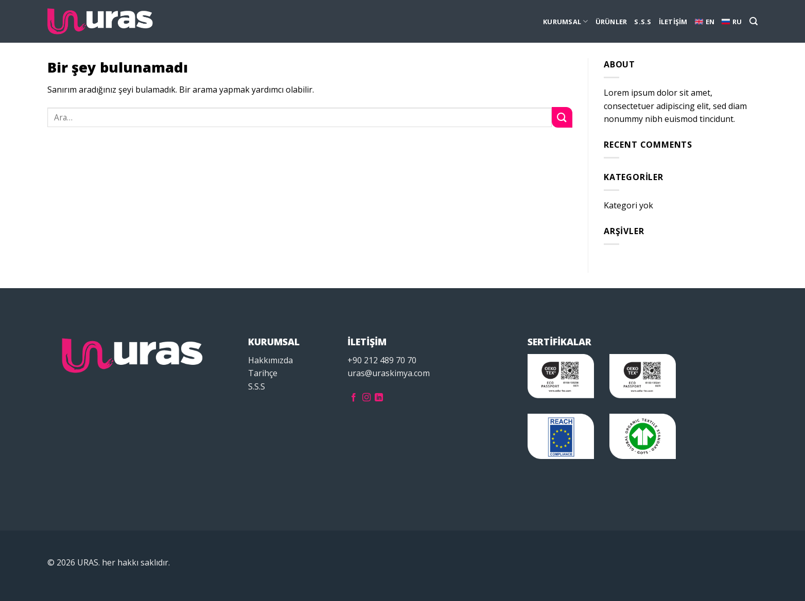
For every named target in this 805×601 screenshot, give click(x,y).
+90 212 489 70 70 (381, 360)
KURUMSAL (565, 21)
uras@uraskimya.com (388, 373)
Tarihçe (262, 373)
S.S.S (642, 21)
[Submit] (562, 117)
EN (705, 21)
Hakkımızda (270, 360)
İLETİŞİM (673, 21)
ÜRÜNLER (611, 21)
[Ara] (753, 21)
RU (732, 21)
